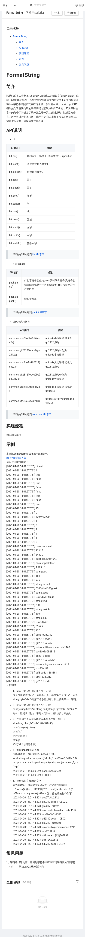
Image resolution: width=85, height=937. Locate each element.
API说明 (23, 47)
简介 (21, 42)
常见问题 (24, 64)
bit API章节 (38, 254)
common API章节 (41, 414)
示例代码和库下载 (16, 457)
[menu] (19, 5)
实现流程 (24, 53)
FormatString (20, 36)
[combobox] (52, 5)
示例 (21, 59)
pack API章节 (39, 312)
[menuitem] (15, 5)
